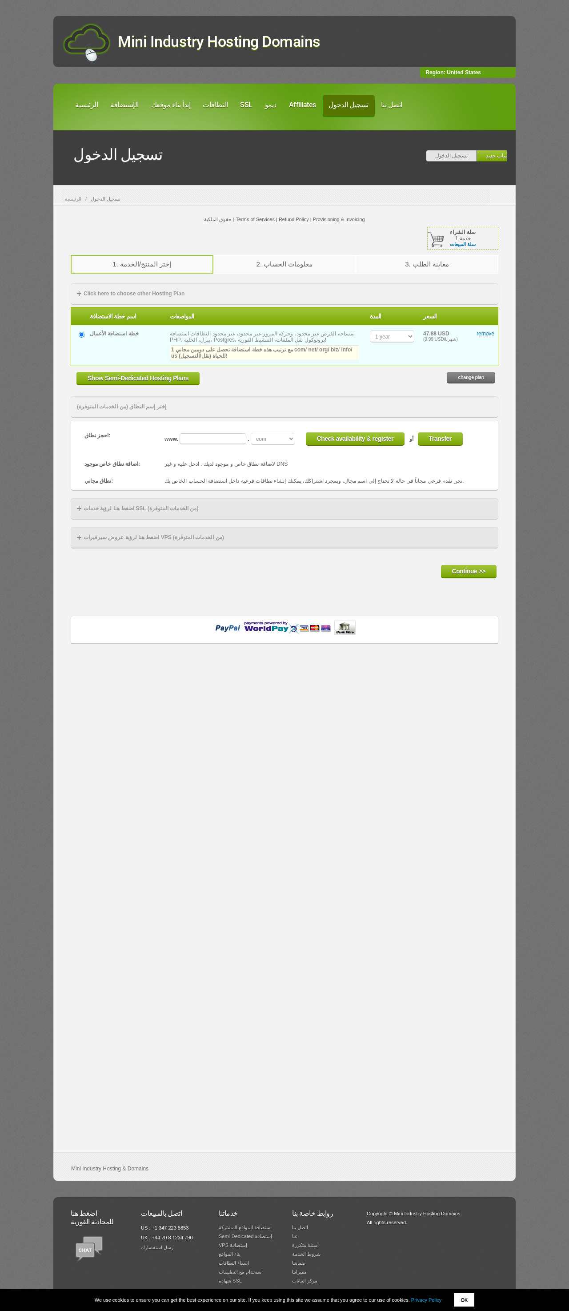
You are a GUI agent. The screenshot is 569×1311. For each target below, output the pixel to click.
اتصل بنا (391, 105)
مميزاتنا (299, 1272)
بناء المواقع (229, 1254)
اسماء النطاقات (234, 1263)
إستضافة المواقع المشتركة (245, 1227)
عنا (295, 1236)
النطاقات (215, 105)
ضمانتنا (298, 1263)
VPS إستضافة (233, 1245)
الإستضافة (124, 105)
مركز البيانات (304, 1280)
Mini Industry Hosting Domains (219, 41)
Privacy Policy (426, 1300)
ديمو (270, 105)
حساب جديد (499, 156)
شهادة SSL (230, 1280)
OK (464, 1300)
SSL (246, 105)
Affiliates (302, 105)
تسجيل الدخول (349, 105)
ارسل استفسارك (158, 1247)
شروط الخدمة (306, 1254)
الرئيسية (86, 105)
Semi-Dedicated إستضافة (245, 1236)
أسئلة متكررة (305, 1245)
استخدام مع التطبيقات (241, 1272)
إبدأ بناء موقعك (171, 105)
